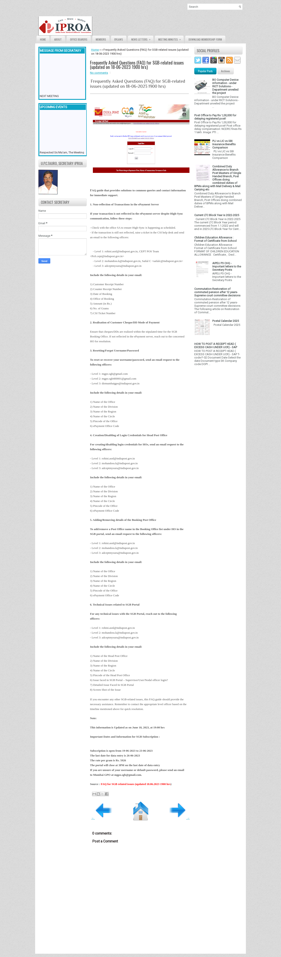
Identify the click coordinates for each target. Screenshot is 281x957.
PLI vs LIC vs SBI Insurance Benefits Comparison (224, 144)
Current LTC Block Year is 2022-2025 (216, 215)
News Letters (142, 38)
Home (43, 39)
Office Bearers (78, 39)
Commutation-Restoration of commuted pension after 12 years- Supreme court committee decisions (217, 292)
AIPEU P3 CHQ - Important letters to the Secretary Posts (226, 266)
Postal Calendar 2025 (225, 321)
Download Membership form (205, 39)
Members (101, 39)
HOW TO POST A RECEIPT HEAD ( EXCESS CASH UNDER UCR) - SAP (215, 345)
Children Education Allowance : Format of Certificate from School (215, 239)
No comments (99, 72)
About (58, 39)
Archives (225, 71)
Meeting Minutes (171, 38)
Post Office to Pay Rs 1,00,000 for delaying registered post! (215, 117)
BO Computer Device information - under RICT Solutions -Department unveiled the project (225, 86)
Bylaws (118, 39)
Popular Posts (205, 71)
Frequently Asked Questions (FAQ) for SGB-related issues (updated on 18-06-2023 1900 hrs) (137, 64)
